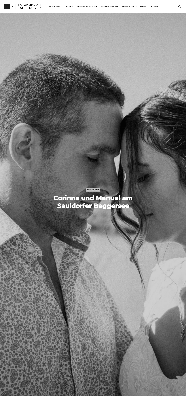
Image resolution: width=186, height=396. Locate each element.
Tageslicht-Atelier (87, 6)
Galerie (69, 6)
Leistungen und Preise (134, 6)
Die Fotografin (109, 6)
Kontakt (155, 6)
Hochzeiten (93, 190)
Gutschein (54, 6)
